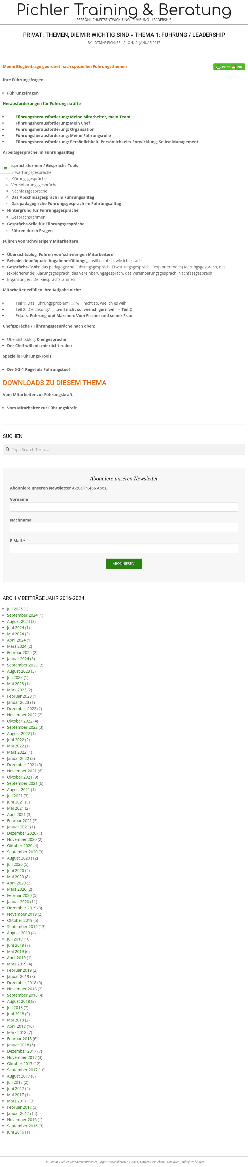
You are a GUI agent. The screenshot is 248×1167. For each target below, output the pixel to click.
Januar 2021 (18, 827)
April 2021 (16, 814)
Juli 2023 (15, 677)
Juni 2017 (15, 1088)
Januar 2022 (18, 758)
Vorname (19, 499)
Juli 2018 (15, 1007)
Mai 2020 (15, 876)
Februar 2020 (19, 895)
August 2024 (18, 621)
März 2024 (16, 646)
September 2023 (22, 665)
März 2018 (16, 1032)
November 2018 (22, 988)
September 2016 (22, 1125)
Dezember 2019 (21, 907)
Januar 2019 (18, 976)
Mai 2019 (15, 951)
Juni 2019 (15, 945)
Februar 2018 (19, 1038)
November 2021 (22, 770)
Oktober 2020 (19, 845)
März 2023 (16, 689)
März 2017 (16, 1101)
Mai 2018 (15, 1020)
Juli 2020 (15, 864)
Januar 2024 (18, 658)
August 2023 (18, 671)
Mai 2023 (15, 683)
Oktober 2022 (19, 721)
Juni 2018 (15, 1013)
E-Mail (17, 540)
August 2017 (18, 1076)
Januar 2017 (18, 1113)
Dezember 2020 (21, 833)
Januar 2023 (18, 702)
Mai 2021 (15, 808)
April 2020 (16, 883)
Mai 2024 (15, 633)
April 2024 (16, 640)
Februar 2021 (19, 820)
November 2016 (22, 1119)
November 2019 (22, 914)
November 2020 (22, 839)
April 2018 (16, 1026)
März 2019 (16, 964)
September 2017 (22, 1069)
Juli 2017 (15, 1082)
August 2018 (18, 1001)
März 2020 (16, 889)
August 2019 (18, 932)
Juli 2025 (15, 609)
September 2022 (22, 727)
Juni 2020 (15, 870)
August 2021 (18, 789)
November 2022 (22, 714)
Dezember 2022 (21, 708)
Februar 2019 (19, 970)
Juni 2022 (15, 739)
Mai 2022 (15, 746)
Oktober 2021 (19, 777)
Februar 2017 (19, 1107)
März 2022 (16, 752)
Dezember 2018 (21, 982)
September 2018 (22, 995)
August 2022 (18, 733)
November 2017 (22, 1057)
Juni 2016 (15, 1132)
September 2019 (22, 926)
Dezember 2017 (21, 1051)
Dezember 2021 (21, 764)
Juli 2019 (15, 939)
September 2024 (22, 615)
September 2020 (22, 851)
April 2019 (16, 957)
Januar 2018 (18, 1045)
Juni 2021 (15, 802)
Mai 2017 (15, 1094)
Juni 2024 (15, 627)
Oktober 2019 (19, 920)
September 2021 (22, 783)
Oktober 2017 (19, 1063)
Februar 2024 (19, 652)
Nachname (20, 520)
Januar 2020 (18, 901)
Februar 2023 (19, 696)
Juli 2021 (15, 795)
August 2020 (18, 858)
